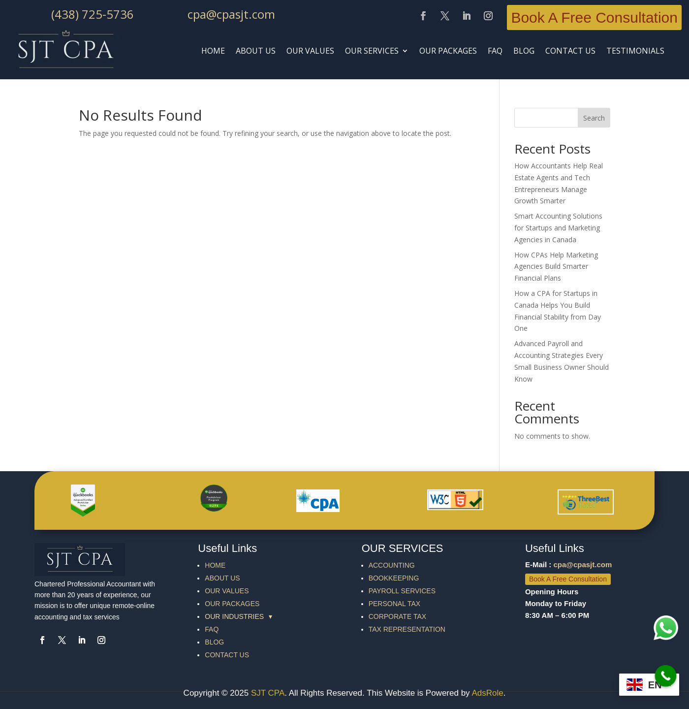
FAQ (212, 629)
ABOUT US (256, 50)
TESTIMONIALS (635, 50)
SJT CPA (267, 693)
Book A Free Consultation (594, 17)
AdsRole (487, 693)
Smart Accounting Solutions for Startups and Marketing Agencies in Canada (558, 227)
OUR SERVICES (372, 50)
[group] (266, 616)
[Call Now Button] (666, 676)
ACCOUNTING (392, 565)
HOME (213, 50)
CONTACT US (570, 50)
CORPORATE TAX (397, 616)
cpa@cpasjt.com (231, 14)
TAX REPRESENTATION (407, 629)
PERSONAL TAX (395, 604)
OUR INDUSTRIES (238, 616)
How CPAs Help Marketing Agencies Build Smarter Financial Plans (556, 266)
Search (594, 118)
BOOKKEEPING (394, 578)
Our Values (310, 50)
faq (495, 50)
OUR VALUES (227, 591)
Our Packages (448, 50)
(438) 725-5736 (92, 14)
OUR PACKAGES (232, 604)
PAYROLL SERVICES (402, 591)
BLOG (523, 50)
